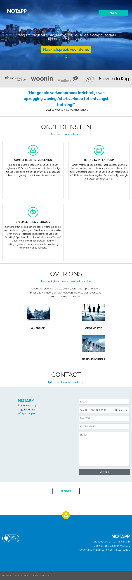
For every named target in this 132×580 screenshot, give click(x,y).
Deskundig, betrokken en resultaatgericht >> (66, 281)
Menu (113, 12)
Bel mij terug (120, 410)
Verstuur (104, 472)
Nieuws (66, 491)
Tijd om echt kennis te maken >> (66, 382)
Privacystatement (22, 575)
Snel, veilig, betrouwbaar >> (66, 134)
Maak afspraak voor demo (66, 49)
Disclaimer (6, 575)
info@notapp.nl (26, 413)
